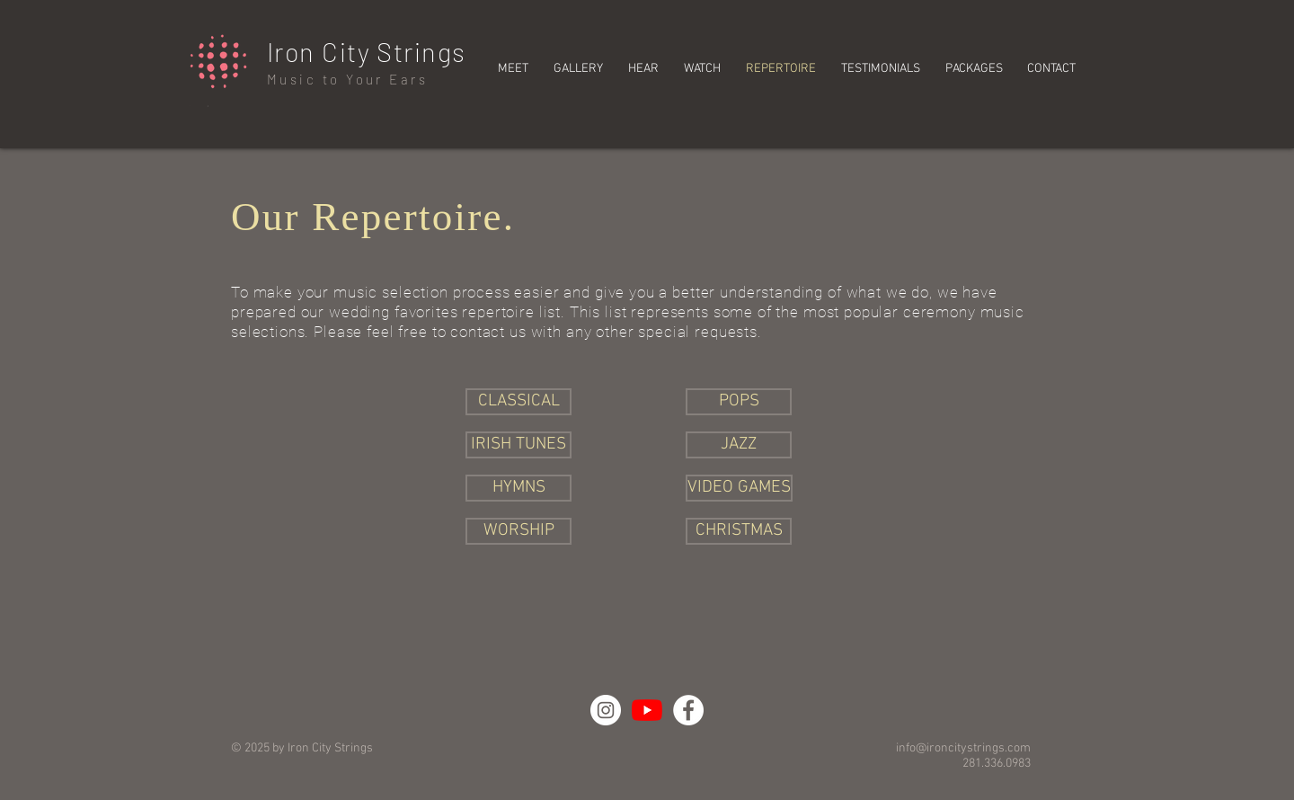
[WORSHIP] (518, 531)
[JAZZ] (739, 444)
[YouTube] (647, 710)
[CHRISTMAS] (739, 531)
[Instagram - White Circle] (605, 710)
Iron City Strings (366, 51)
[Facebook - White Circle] (688, 710)
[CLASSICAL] (518, 401)
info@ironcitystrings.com (963, 748)
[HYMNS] (518, 488)
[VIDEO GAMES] (739, 488)
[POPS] (739, 401)
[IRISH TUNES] (518, 444)
